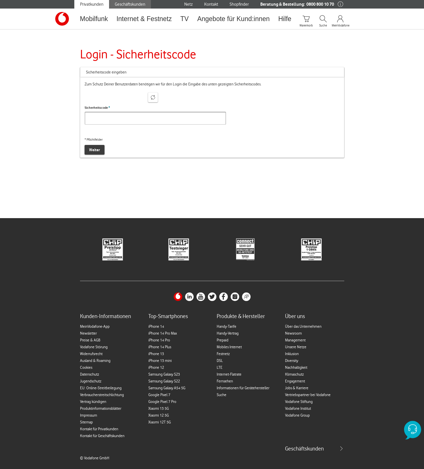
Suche (323, 25)
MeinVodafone (340, 25)
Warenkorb (306, 25)
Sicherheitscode (97, 108)
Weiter (94, 150)
